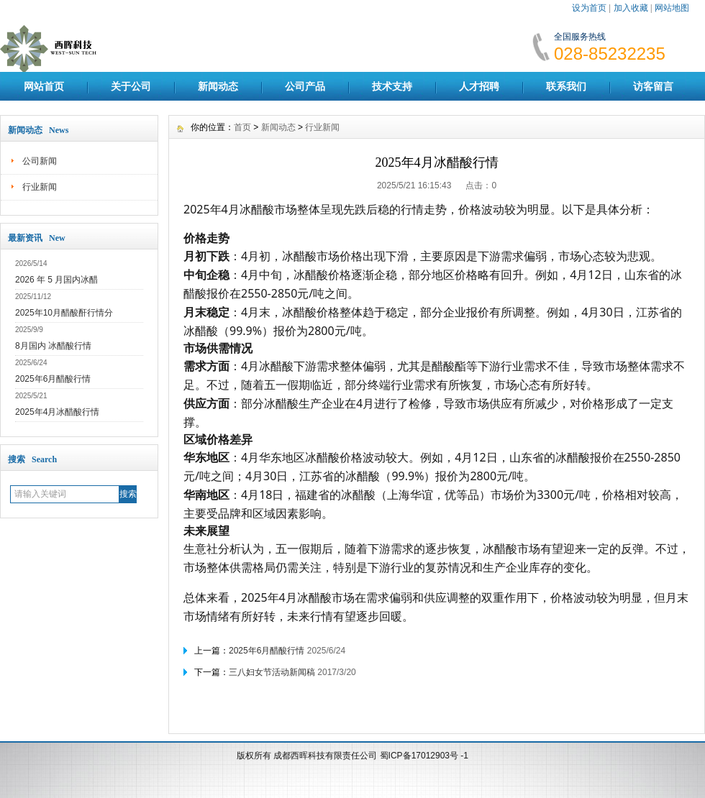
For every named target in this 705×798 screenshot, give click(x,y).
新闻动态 (218, 86)
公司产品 (305, 86)
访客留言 (653, 86)
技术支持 (392, 86)
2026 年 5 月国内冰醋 (56, 280)
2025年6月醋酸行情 (53, 379)
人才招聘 (479, 86)
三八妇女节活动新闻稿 (272, 672)
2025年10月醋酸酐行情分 (64, 313)
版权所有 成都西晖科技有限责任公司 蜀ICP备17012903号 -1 (352, 756)
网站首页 (44, 86)
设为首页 (589, 8)
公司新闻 (39, 161)
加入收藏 (631, 8)
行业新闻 (39, 187)
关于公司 (131, 86)
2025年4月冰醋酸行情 (57, 412)
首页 (242, 127)
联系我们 (566, 86)
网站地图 (672, 8)
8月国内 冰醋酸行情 (53, 346)
